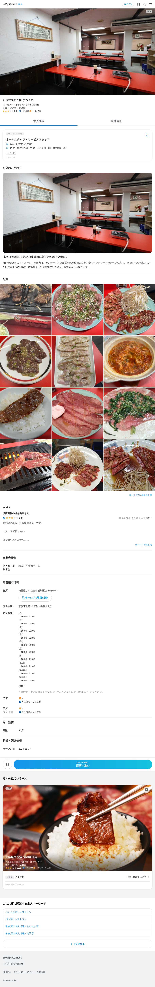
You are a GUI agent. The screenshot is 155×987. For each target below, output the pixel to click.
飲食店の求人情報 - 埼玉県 (20, 933)
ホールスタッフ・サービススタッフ (28, 139)
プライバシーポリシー (24, 972)
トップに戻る (77, 944)
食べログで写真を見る (139, 495)
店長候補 (19, 877)
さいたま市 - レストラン (18, 912)
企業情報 (41, 972)
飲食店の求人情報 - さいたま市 (22, 926)
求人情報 (38, 121)
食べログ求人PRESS (12, 958)
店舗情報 (116, 121)
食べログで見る (142, 545)
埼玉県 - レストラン (16, 919)
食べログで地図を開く (37, 597)
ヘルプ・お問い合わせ (13, 963)
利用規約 (7, 972)
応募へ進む (83, 764)
